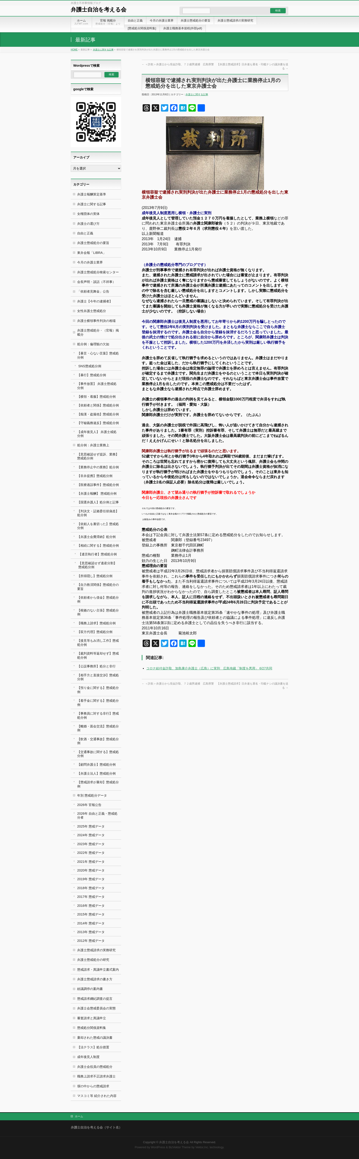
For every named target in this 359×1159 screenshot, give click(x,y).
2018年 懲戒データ (91, 888)
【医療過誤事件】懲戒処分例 (98, 485)
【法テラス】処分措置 (93, 1047)
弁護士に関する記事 (103, 49)
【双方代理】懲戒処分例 (94, 632)
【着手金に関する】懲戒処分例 (98, 702)
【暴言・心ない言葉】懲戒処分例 (98, 355)
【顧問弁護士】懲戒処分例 (96, 764)
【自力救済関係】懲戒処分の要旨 (98, 586)
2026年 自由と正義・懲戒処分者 (97, 815)
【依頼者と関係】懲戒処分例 (98, 405)
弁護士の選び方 (88, 223)
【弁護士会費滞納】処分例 (96, 537)
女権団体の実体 (88, 214)
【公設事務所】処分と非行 (96, 666)
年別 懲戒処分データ (92, 795)
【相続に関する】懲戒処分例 (98, 545)
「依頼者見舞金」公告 (93, 291)
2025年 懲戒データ (91, 826)
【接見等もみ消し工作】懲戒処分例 (98, 642)
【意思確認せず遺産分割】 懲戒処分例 (97, 565)
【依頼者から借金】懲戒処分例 (98, 599)
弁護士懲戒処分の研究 (93, 960)
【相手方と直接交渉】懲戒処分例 (98, 677)
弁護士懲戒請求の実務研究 (96, 950)
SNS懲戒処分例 (89, 366)
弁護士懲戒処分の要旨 (93, 243)
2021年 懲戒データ (91, 861)
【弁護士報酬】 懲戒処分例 (97, 493)
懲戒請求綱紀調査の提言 (94, 998)
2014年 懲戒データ (91, 923)
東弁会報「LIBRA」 (91, 253)
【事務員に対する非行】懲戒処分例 (98, 715)
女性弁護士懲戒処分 (91, 311)
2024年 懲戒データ (91, 835)
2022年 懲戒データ (91, 853)
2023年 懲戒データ (91, 844)
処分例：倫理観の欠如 (93, 344)
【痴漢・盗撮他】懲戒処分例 (98, 414)
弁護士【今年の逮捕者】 (94, 301)
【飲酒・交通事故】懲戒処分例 (98, 741)
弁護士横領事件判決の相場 (96, 321)
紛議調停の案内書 (90, 989)
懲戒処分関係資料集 (91, 1028)
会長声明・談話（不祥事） (96, 282)
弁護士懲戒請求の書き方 (94, 979)
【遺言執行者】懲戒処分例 (97, 554)
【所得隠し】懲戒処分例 (94, 576)
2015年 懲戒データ (91, 914)
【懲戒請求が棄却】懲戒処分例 (98, 784)
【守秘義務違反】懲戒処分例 (98, 423)
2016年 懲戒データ (91, 905)
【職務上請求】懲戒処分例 (96, 623)
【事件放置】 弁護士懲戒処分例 (97, 385)
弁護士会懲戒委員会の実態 (96, 1008)
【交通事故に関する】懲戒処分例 (98, 754)
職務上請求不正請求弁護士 (96, 1076)
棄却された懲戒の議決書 (94, 1037)
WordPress (158, 1147)
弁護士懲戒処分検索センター (98, 272)
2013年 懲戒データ (91, 932)
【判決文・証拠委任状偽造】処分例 (98, 513)
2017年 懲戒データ (91, 897)
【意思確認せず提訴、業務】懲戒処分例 (98, 456)
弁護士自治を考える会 (98, 9)
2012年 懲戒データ (91, 941)
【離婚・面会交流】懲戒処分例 (98, 728)
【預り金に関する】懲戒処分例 (98, 689)
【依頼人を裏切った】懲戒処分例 (98, 526)
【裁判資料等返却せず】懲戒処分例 (98, 655)
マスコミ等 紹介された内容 (97, 1096)
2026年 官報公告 (89, 805)
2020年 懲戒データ (91, 870)
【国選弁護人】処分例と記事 (98, 502)
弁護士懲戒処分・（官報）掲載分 (98, 332)
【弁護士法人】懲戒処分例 (96, 773)
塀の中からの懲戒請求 (93, 1086)
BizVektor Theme (180, 1147)
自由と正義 (85, 233)
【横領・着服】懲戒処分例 (96, 396)
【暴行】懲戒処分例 (91, 375)
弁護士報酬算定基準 (91, 194)
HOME (74, 49)
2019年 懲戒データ (91, 879)
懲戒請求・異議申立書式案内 (98, 969)
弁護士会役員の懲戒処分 (94, 1067)
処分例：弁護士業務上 (93, 445)
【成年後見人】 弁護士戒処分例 (97, 434)
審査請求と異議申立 (91, 1018)
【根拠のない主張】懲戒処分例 (98, 612)
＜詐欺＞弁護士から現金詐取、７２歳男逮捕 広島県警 (178, 64)
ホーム (79, 1116)
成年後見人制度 (88, 1057)
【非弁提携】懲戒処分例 (94, 476)
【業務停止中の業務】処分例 (98, 467)
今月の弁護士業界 (90, 262)
